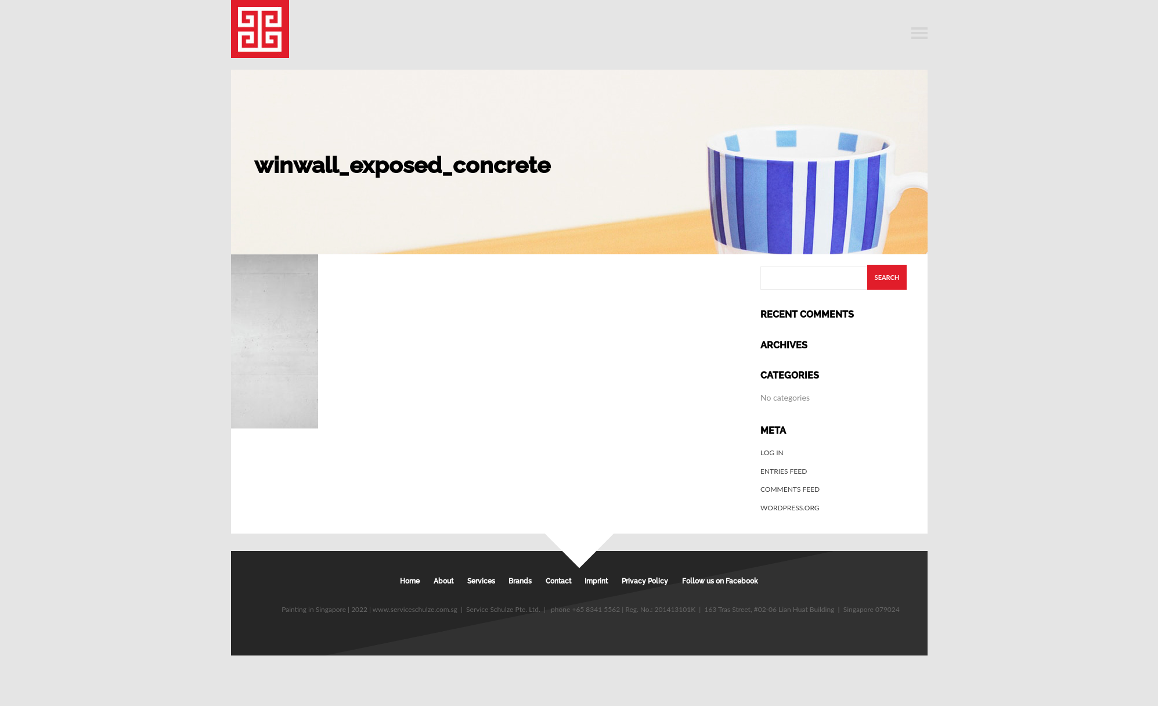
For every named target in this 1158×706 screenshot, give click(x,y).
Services (481, 581)
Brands (520, 581)
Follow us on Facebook (720, 581)
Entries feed (783, 471)
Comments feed (790, 489)
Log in (772, 452)
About (443, 581)
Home (410, 581)
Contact (558, 581)
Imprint (596, 581)
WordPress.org (790, 507)
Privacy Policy (645, 581)
